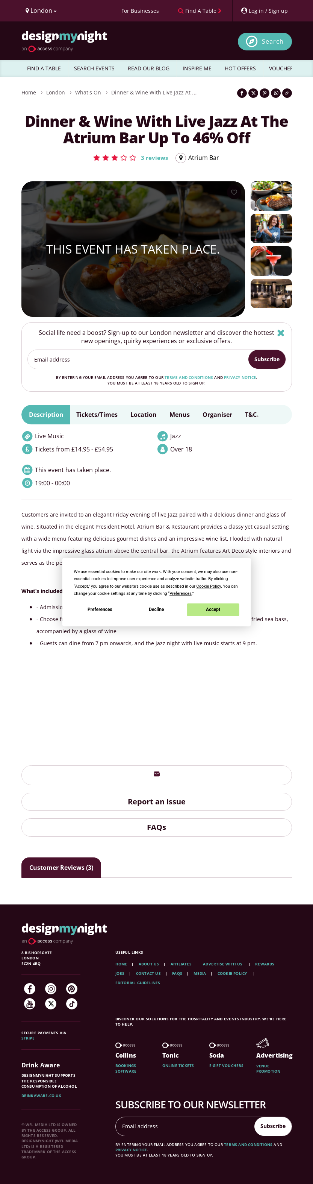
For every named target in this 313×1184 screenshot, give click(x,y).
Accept (213, 609)
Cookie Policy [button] (209, 586)
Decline (156, 609)
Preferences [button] (180, 593)
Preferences (100, 609)
